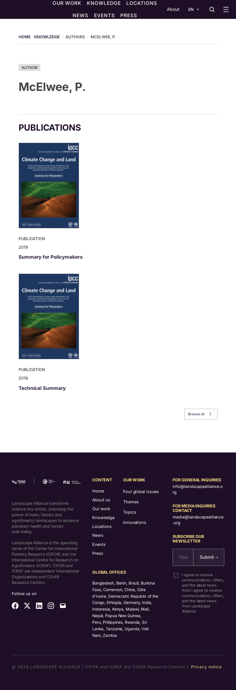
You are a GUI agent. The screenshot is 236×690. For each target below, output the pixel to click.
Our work (101, 508)
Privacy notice (206, 666)
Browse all (201, 414)
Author (29, 67)
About (173, 9)
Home (98, 490)
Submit (208, 557)
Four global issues (141, 491)
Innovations (134, 522)
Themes (131, 501)
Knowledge (47, 36)
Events (99, 544)
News (97, 535)
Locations (102, 526)
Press (97, 553)
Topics (129, 512)
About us (101, 499)
